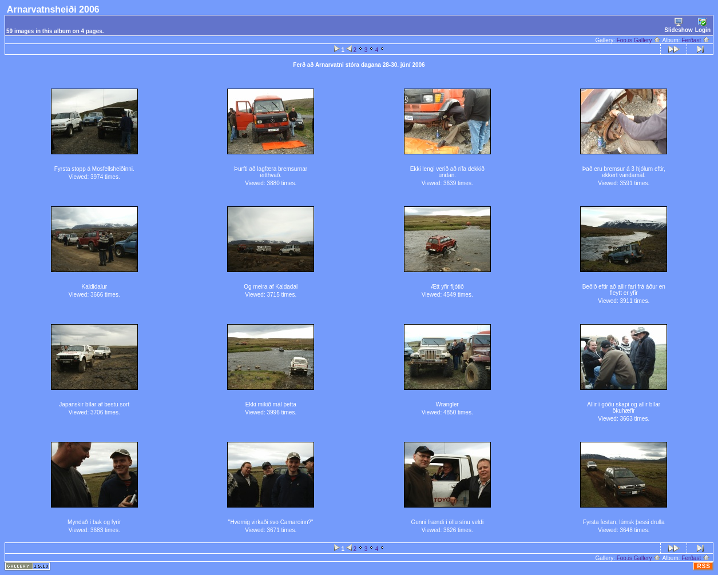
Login (703, 25)
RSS (704, 566)
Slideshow (678, 25)
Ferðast (695, 40)
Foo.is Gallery (639, 40)
